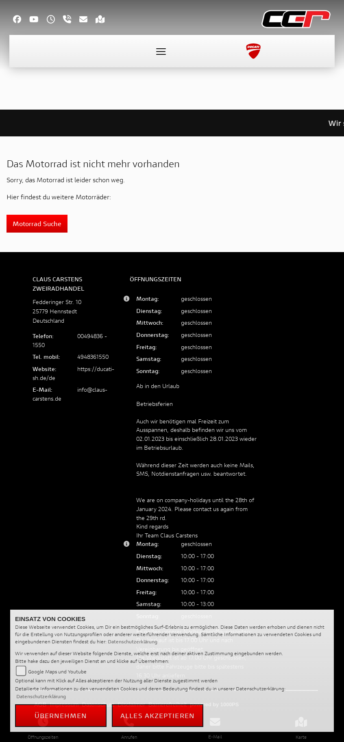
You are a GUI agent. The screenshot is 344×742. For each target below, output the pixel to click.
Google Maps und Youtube (57, 672)
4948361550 (93, 356)
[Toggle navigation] (161, 51)
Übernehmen (61, 715)
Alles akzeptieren (157, 715)
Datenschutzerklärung (132, 641)
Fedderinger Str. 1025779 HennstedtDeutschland (57, 311)
